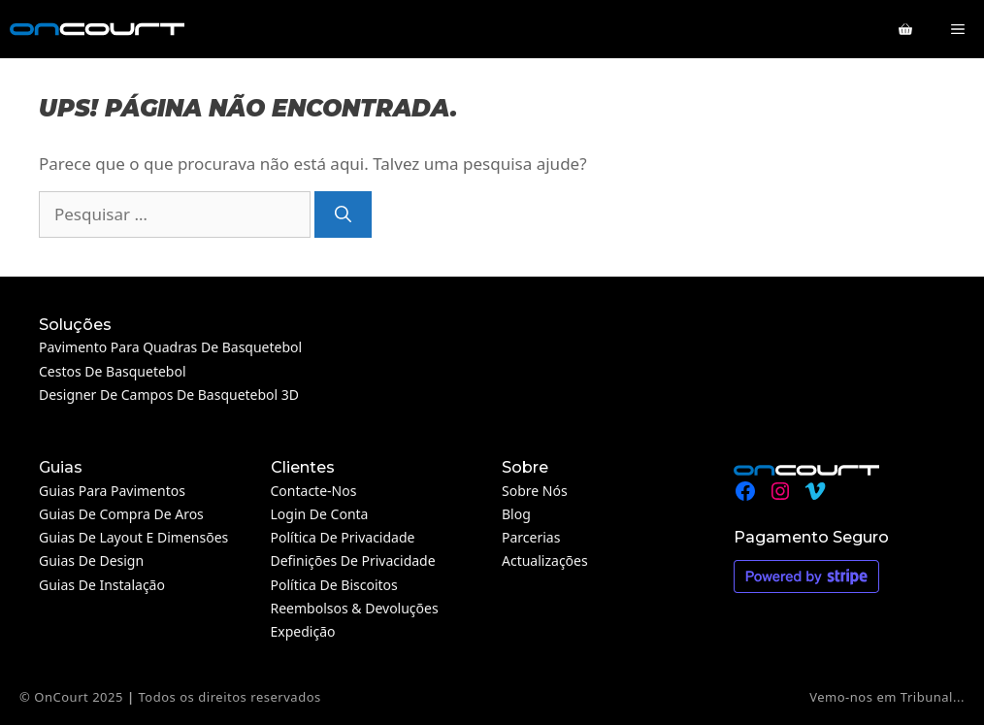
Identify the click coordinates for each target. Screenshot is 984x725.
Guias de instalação (102, 585)
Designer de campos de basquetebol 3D (169, 394)
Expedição (303, 631)
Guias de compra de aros (121, 514)
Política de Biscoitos (334, 585)
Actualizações (545, 560)
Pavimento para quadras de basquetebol (170, 347)
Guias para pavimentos (112, 490)
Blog (516, 514)
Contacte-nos (314, 490)
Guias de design (91, 560)
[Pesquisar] (343, 214)
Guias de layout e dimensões (133, 537)
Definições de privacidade (353, 560)
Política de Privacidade (343, 537)
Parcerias (531, 537)
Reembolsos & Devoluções (355, 608)
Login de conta (320, 514)
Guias (60, 467)
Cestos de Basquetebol (112, 371)
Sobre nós (535, 490)
